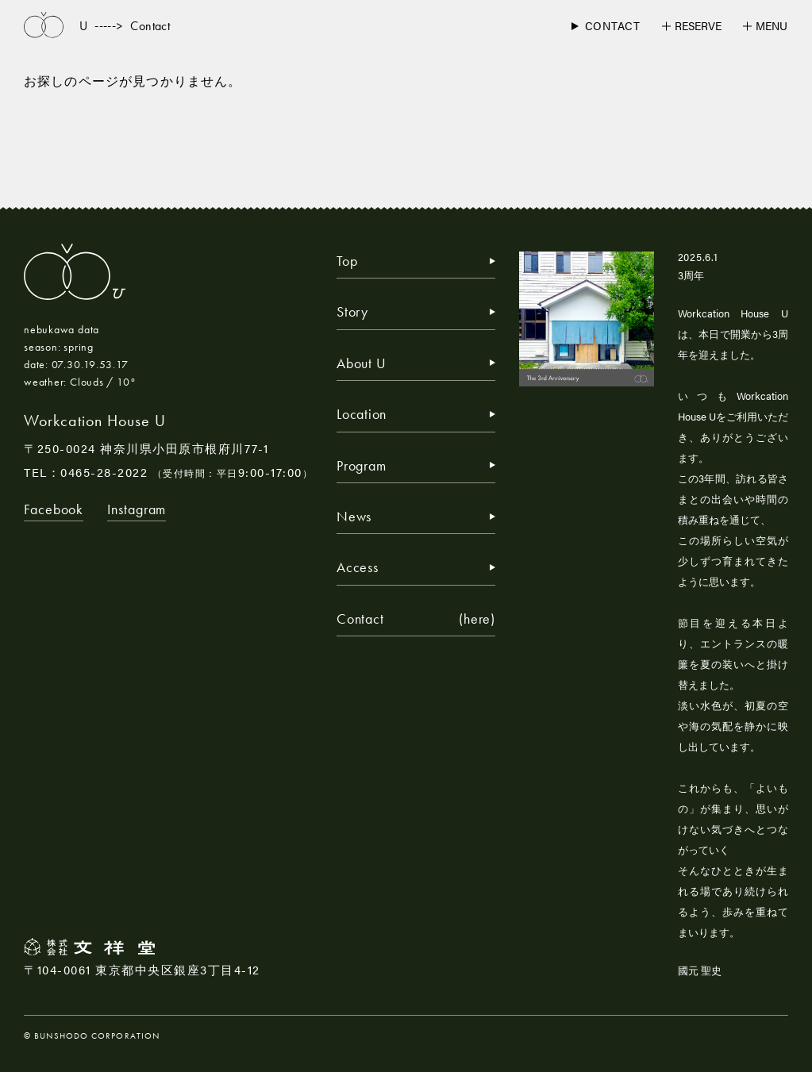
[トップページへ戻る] (43, 26)
